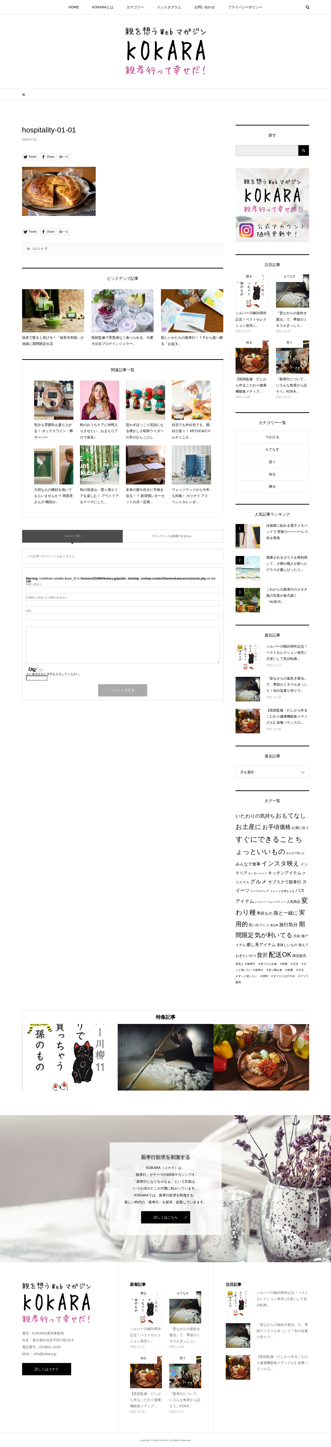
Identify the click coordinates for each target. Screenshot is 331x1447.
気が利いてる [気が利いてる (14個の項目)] (273, 935)
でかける (272, 437)
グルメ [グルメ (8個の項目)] (258, 882)
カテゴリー (135, 7)
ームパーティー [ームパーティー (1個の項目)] (276, 901)
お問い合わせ (204, 7)
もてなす (272, 449)
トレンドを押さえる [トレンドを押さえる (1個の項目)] (282, 891)
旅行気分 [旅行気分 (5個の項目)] (288, 924)
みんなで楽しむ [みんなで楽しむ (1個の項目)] (295, 852)
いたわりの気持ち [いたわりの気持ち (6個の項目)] (255, 816)
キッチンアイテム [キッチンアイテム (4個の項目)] (284, 872)
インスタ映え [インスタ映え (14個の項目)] (280, 863)
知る (272, 474)
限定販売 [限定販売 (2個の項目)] (299, 956)
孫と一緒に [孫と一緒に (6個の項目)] (285, 913)
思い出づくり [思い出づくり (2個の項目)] (259, 925)
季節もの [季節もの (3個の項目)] (264, 913)
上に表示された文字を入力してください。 (54, 674)
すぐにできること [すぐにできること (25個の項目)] (265, 839)
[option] (70, 1057)
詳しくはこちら (166, 1217)
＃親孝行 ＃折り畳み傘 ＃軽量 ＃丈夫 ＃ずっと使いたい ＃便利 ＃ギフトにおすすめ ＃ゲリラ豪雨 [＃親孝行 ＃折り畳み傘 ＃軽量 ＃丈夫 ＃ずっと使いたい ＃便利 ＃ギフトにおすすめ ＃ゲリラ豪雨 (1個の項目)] (272, 976)
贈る (272, 486)
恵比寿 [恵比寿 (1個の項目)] (274, 925)
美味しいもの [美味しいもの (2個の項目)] (287, 945)
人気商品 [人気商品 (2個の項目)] (293, 902)
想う (272, 462)
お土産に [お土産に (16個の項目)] (249, 826)
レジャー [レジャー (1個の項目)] (260, 901)
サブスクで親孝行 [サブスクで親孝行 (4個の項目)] (284, 882)
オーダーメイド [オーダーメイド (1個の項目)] (257, 873)
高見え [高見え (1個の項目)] (240, 963)
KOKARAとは (102, 7)
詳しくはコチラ (47, 1369)
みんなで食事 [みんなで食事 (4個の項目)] (248, 864)
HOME (74, 7)
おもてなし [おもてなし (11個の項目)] (291, 815)
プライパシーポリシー (245, 7)
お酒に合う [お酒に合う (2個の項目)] (300, 828)
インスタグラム (169, 7)
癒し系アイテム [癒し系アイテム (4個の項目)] (261, 944)
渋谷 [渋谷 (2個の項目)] (296, 936)
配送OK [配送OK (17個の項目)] (280, 954)
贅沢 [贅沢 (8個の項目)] (262, 955)
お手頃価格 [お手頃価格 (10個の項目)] (276, 827)
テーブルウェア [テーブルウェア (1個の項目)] (259, 891)
